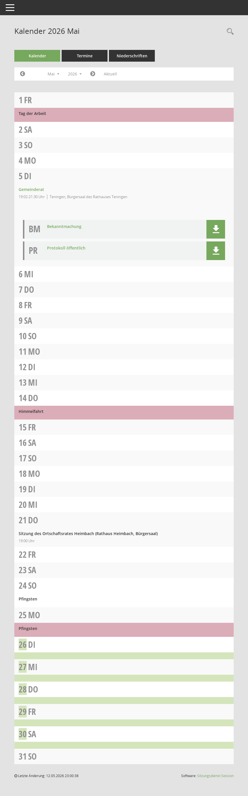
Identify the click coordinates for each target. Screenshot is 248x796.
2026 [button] (75, 74)
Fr (28, 100)
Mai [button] (53, 74)
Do (29, 289)
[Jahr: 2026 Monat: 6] (92, 74)
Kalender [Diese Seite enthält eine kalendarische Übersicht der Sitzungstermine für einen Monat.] (37, 55)
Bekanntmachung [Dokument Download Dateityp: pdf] (64, 226)
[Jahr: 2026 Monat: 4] (22, 74)
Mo (30, 160)
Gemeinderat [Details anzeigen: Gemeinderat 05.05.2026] (31, 189)
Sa (28, 129)
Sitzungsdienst (215, 775)
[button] (215, 229)
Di (28, 176)
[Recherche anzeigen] (229, 31)
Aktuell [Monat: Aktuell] (110, 74)
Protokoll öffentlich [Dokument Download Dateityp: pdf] (66, 248)
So (28, 145)
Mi (29, 274)
